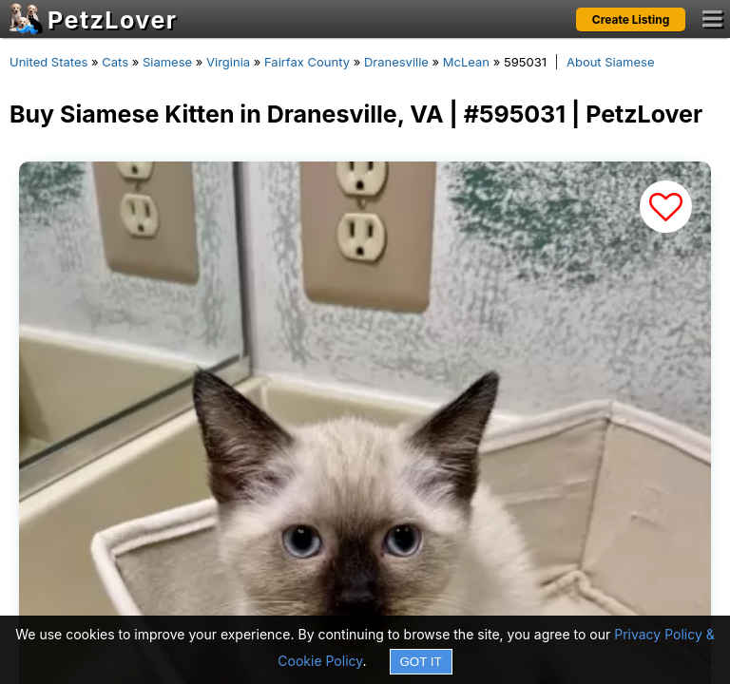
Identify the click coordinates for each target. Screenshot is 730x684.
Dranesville (396, 61)
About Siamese (611, 61)
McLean (466, 61)
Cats (115, 61)
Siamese (167, 61)
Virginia (228, 61)
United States (48, 61)
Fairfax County (307, 61)
